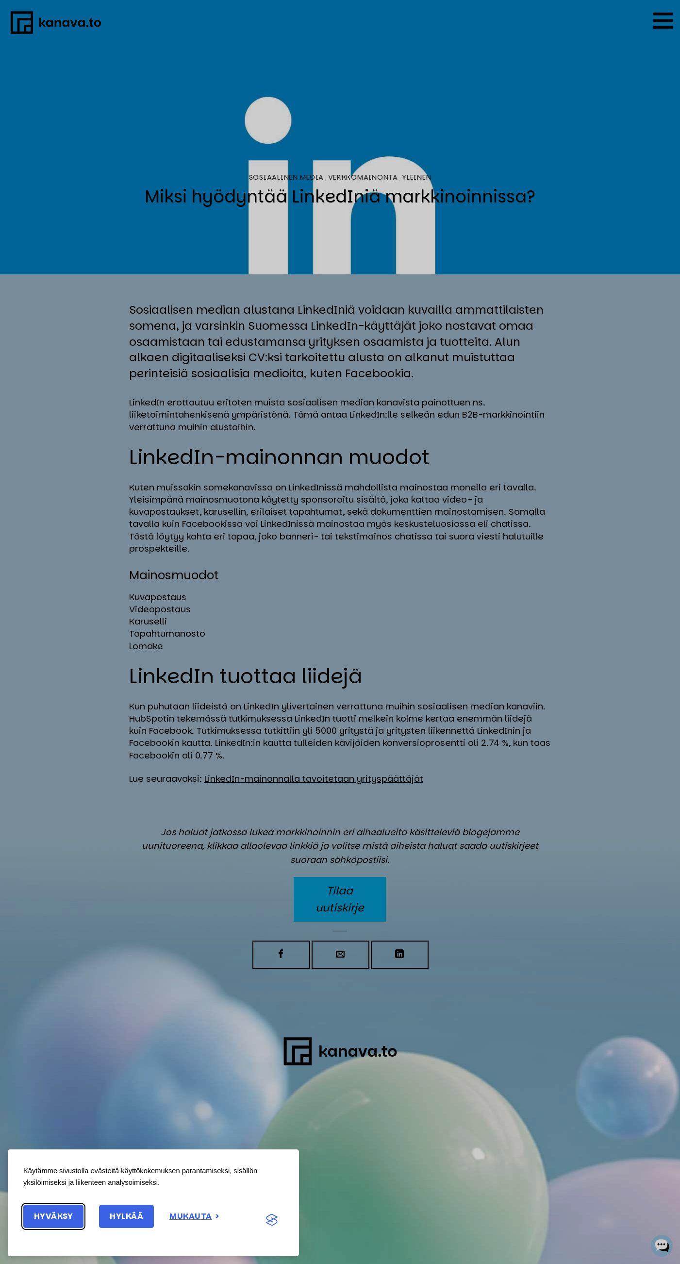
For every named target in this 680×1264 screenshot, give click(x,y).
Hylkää (126, 1216)
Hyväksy (53, 1216)
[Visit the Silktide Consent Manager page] (271, 1220)
